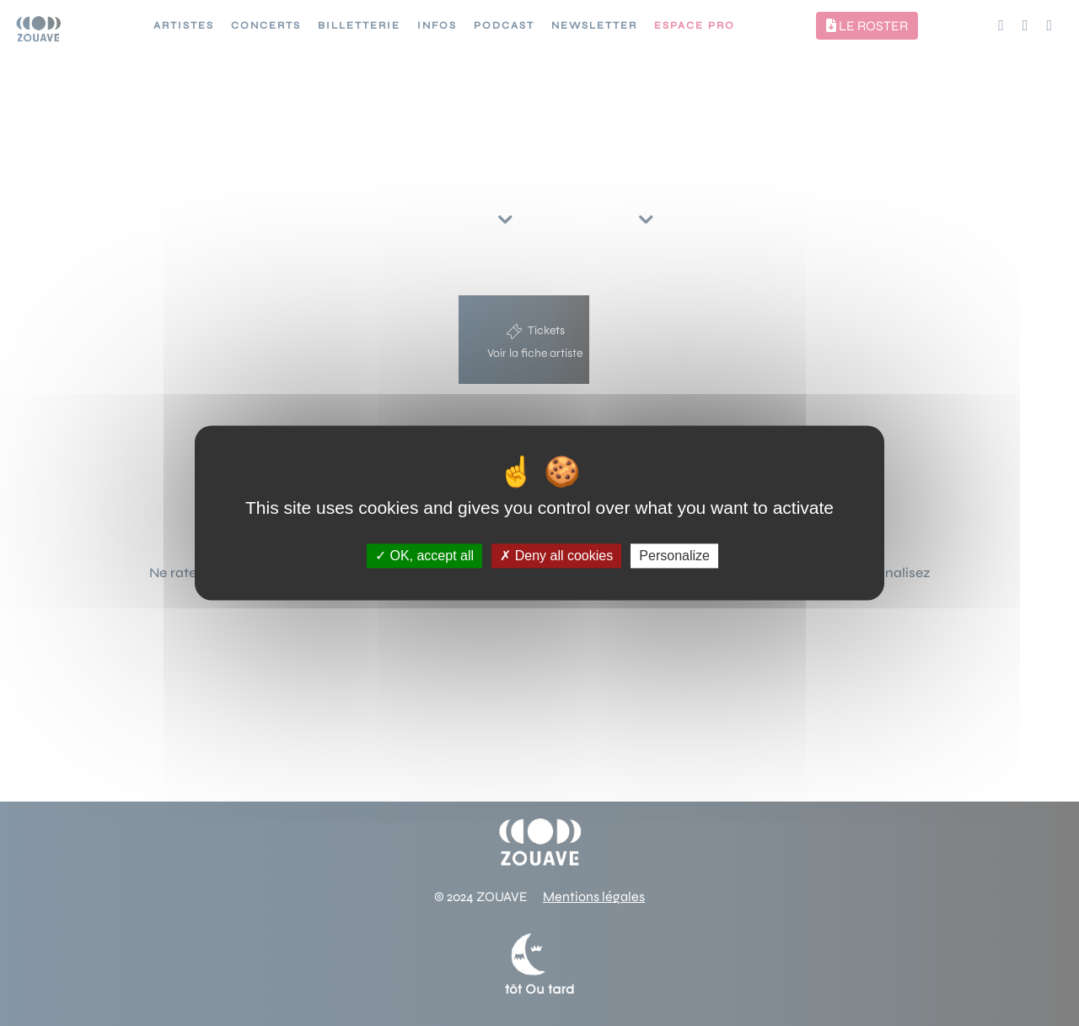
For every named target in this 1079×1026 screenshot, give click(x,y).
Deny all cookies (556, 555)
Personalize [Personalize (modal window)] (674, 555)
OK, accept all (424, 555)
